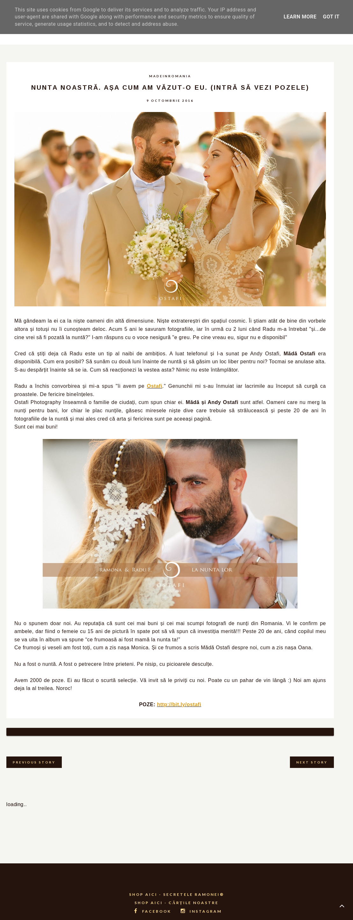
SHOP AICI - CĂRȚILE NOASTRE (176, 894)
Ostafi (154, 386)
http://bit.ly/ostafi (179, 704)
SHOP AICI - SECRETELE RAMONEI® (176, 886)
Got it (331, 17)
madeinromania (170, 76)
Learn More (300, 17)
